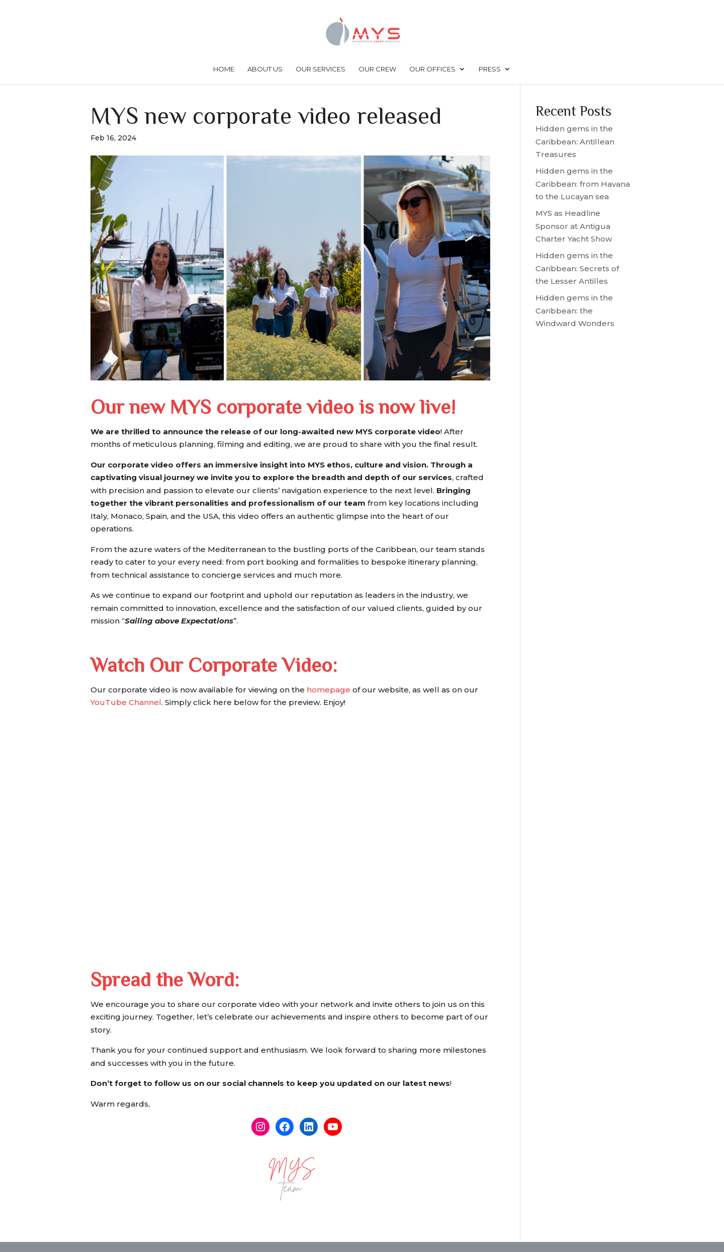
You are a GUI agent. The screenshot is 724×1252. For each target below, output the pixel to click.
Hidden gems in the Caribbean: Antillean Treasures (574, 141)
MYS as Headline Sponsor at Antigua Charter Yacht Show (573, 226)
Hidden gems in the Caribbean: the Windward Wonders (574, 310)
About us (265, 69)
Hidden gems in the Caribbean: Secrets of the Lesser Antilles (577, 268)
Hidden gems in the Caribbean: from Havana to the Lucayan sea (582, 183)
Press (490, 69)
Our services (320, 69)
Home (223, 69)
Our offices (432, 69)
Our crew (377, 69)
